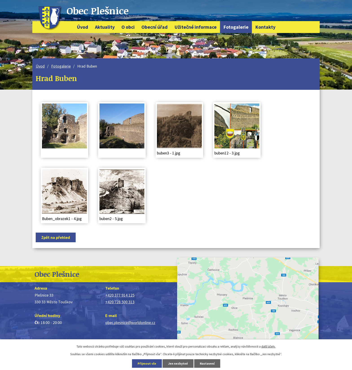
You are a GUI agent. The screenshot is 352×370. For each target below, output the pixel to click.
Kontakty (265, 27)
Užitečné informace (195, 27)
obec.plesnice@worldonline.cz (130, 322)
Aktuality (105, 27)
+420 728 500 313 (119, 301)
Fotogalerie (236, 27)
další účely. (268, 346)
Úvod (82, 27)
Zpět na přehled (55, 237)
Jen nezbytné (178, 363)
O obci (128, 27)
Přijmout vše (147, 363)
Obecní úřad (154, 27)
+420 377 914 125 (119, 295)
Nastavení (207, 363)
